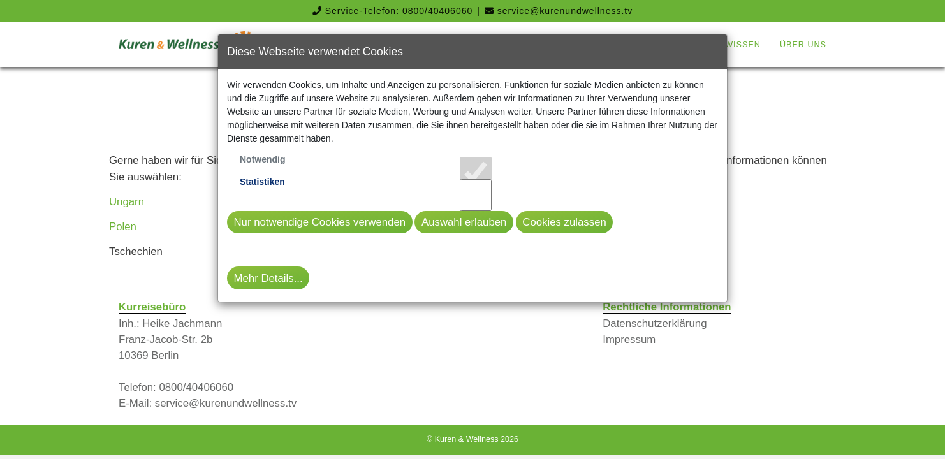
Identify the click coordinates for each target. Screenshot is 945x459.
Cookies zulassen (564, 222)
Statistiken (262, 182)
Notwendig (263, 159)
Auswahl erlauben (463, 222)
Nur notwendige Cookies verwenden (320, 222)
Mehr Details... (268, 278)
